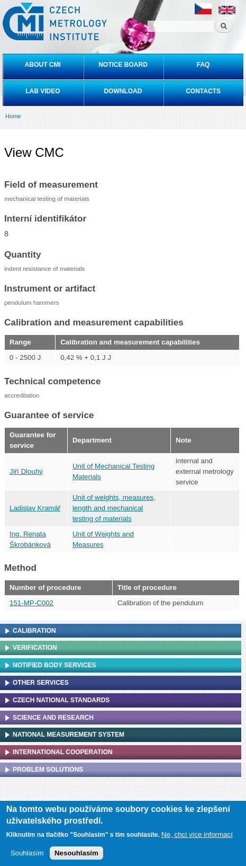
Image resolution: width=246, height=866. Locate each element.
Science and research (53, 717)
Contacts (203, 91)
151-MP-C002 (31, 603)
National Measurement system (68, 734)
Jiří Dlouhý (26, 471)
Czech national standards (61, 700)
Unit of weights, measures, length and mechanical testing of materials (114, 508)
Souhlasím (27, 855)
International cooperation (63, 752)
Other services (41, 682)
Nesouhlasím (76, 855)
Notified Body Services (54, 665)
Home (13, 116)
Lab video (42, 91)
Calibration (34, 630)
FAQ (203, 64)
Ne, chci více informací (197, 836)
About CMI (43, 64)
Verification (35, 647)
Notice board (123, 64)
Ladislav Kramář (35, 508)
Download (123, 91)
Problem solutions (48, 769)
